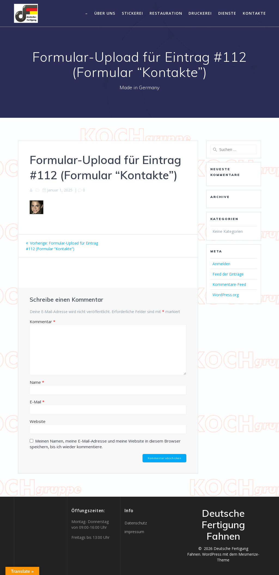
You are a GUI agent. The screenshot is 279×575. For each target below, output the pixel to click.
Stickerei (132, 13)
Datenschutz (136, 522)
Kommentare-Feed (229, 284)
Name (37, 382)
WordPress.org (226, 294)
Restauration (166, 13)
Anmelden (221, 263)
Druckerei (200, 13)
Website (38, 421)
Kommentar (42, 321)
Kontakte (254, 13)
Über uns (104, 13)
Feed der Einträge (228, 274)
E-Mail (37, 401)
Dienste (227, 13)
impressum (134, 531)
